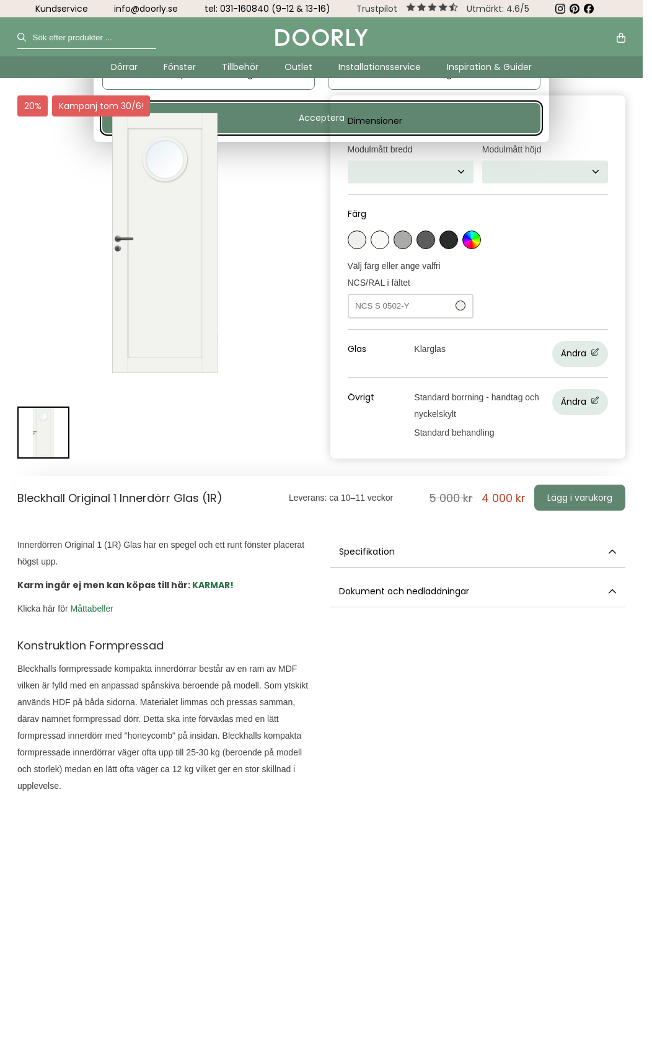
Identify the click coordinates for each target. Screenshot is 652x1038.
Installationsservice (379, 67)
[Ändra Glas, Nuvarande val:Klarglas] (511, 354)
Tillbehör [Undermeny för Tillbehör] (240, 67)
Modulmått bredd (380, 149)
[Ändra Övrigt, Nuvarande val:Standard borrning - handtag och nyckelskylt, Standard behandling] (511, 415)
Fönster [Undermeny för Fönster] (180, 67)
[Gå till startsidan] (321, 37)
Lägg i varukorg (579, 497)
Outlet (298, 67)
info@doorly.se (146, 8)
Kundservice (61, 8)
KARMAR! (213, 585)
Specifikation (478, 551)
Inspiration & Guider (489, 67)
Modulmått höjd (512, 149)
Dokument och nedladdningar (478, 591)
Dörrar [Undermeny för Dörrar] (124, 67)
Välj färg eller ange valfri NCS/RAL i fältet (411, 290)
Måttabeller (92, 609)
